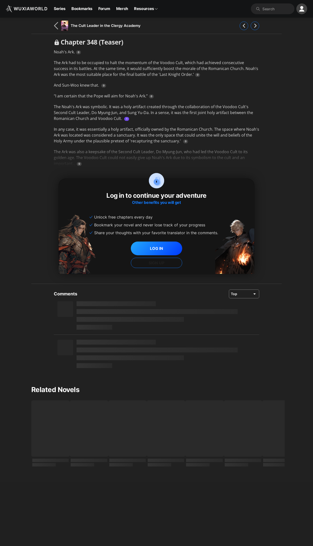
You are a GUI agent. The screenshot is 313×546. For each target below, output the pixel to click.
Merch (122, 8)
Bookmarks (81, 8)
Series (60, 8)
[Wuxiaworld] (27, 9)
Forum (104, 8)
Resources (146, 8)
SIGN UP (156, 262)
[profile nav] (301, 8)
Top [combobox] (234, 294)
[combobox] (277, 9)
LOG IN (156, 248)
